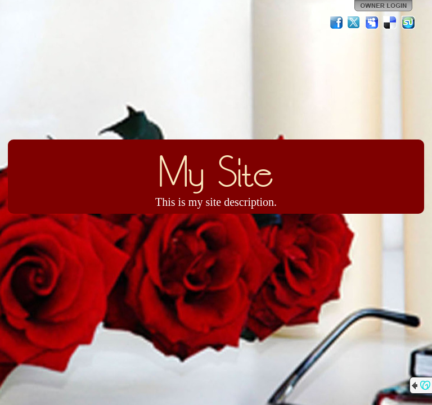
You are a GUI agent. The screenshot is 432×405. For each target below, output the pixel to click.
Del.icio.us (390, 22)
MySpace (372, 22)
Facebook (336, 22)
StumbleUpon (408, 22)
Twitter (354, 22)
